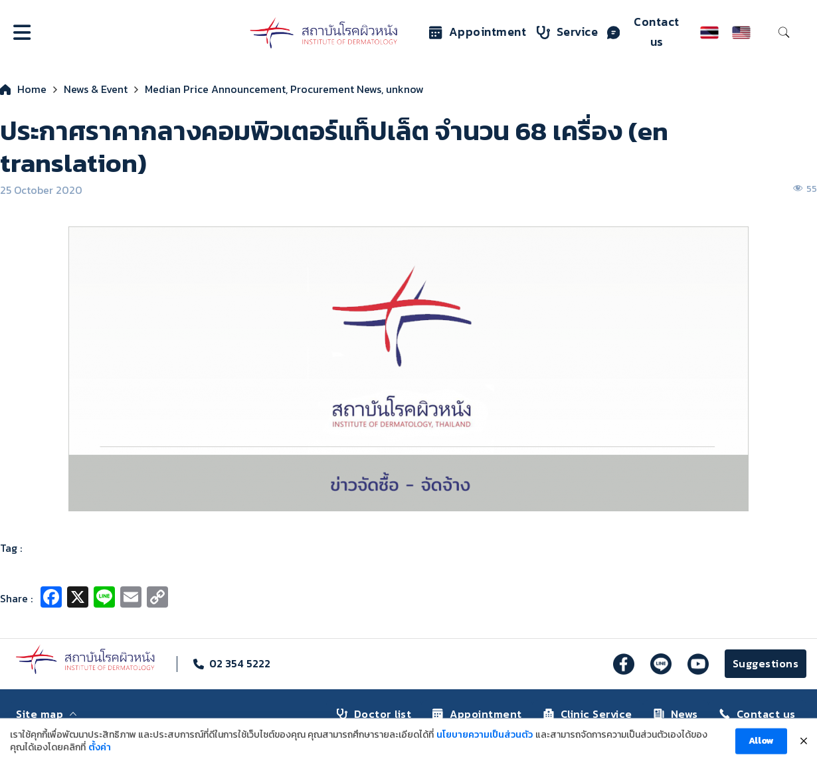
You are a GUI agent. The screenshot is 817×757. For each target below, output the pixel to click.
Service (567, 32)
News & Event (96, 89)
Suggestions (766, 663)
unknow (405, 89)
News (676, 714)
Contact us (643, 31)
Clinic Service (587, 714)
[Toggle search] (784, 32)
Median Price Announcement (215, 89)
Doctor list (374, 714)
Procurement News (335, 89)
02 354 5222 (239, 663)
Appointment (478, 32)
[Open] (22, 32)
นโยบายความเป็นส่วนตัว (484, 742)
